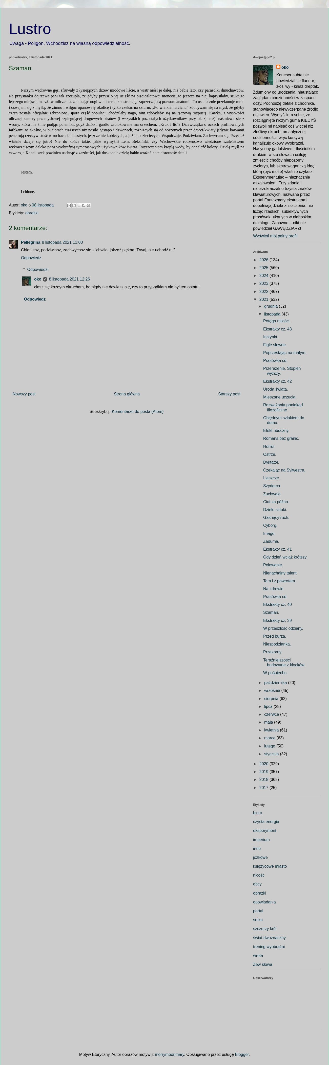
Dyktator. (271, 462)
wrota (258, 955)
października (276, 682)
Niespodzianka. (277, 644)
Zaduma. (271, 541)
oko (37, 279)
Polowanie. (273, 565)
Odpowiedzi (38, 269)
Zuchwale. (272, 494)
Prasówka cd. (275, 360)
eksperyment (264, 830)
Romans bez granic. (281, 438)
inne (257, 848)
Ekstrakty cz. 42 (277, 381)
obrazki (31, 213)
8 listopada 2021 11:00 (62, 242)
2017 (264, 787)
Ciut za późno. (276, 502)
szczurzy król (264, 929)
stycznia (272, 754)
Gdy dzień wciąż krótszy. (285, 557)
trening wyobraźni (269, 947)
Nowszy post (24, 394)
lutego (270, 746)
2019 (264, 772)
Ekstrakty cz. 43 (277, 329)
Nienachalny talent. (280, 573)
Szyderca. (272, 486)
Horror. (269, 446)
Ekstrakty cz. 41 (277, 549)
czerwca (272, 714)
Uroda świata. (275, 389)
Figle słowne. (275, 345)
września (272, 690)
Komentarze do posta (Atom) (138, 411)
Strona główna (127, 394)
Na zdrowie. (273, 589)
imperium (261, 839)
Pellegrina (30, 242)
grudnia (271, 306)
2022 (264, 291)
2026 (264, 260)
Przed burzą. (274, 636)
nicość (258, 875)
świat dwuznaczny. (269, 938)
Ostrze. (269, 454)
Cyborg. (270, 525)
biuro (257, 813)
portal (258, 911)
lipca (269, 706)
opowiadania (264, 902)
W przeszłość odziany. (283, 628)
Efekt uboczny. (276, 430)
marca (270, 738)
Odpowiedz (31, 258)
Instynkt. (270, 337)
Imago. (269, 533)
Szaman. (271, 612)
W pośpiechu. (275, 673)
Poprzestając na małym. (284, 353)
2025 (264, 268)
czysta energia (266, 821)
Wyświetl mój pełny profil (275, 236)
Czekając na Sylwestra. (284, 470)
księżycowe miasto (270, 866)
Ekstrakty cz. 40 (277, 604)
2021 (264, 299)
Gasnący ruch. (276, 517)
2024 (264, 275)
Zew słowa (262, 964)
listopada (273, 314)
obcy (257, 884)
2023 (264, 283)
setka (258, 920)
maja (269, 722)
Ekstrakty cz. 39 (277, 620)
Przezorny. (272, 652)
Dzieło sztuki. (275, 510)
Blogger (242, 1054)
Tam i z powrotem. (279, 581)
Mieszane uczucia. (280, 397)
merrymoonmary (169, 1054)
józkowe (260, 857)
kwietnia (272, 730)
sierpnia (271, 698)
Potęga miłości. (277, 321)
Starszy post (229, 394)
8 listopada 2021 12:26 (69, 279)
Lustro (30, 28)
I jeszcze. (271, 478)
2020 (264, 764)
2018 (264, 779)
